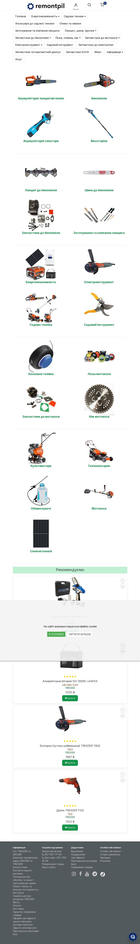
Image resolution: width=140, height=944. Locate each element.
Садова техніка (41, 324)
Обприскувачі (41, 508)
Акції (73, 864)
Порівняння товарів (82, 867)
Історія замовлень (110, 854)
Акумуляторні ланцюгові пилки (41, 98)
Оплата (17, 905)
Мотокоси (99, 508)
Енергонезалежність (41, 282)
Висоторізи (99, 141)
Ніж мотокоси (99, 416)
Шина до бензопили (99, 190)
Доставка (18, 908)
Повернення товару (53, 864)
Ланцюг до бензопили (41, 190)
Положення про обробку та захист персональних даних (24, 880)
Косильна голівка (41, 374)
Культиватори (41, 466)
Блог (15, 934)
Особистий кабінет (110, 851)
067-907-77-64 (51, 854)
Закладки (105, 857)
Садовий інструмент (99, 324)
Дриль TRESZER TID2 (70, 810)
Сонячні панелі (41, 551)
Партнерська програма (26, 931)
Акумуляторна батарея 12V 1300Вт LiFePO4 (70, 681)
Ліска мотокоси (99, 374)
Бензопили (99, 98)
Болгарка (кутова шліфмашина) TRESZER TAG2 (70, 745)
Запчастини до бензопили (41, 232)
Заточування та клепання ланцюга (99, 232)
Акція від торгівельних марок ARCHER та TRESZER (25, 860)
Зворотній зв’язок (52, 851)
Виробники (77, 851)
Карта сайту (49, 867)
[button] (89, 5)
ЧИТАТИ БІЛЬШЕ (80, 634)
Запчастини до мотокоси (41, 416)
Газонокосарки (99, 466)
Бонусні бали (20, 867)
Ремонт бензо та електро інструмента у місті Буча (26, 889)
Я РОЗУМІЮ (56, 634)
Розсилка (105, 860)
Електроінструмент (99, 282)
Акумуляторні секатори (41, 141)
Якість (16, 902)
